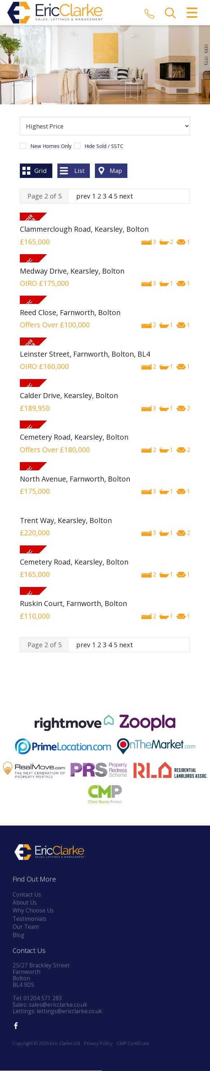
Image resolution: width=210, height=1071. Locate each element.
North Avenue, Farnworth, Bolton (75, 479)
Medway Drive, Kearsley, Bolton (72, 271)
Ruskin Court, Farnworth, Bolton (73, 604)
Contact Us (27, 894)
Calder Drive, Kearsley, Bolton (69, 396)
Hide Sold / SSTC (103, 146)
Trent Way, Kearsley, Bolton (66, 521)
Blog (18, 935)
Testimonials (30, 919)
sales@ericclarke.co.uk (58, 1005)
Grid (40, 170)
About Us (25, 903)
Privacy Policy (98, 1044)
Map (116, 170)
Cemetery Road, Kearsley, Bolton (74, 437)
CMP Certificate (133, 1044)
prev (83, 196)
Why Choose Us (33, 911)
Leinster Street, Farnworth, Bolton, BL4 (85, 354)
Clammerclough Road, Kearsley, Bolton (84, 229)
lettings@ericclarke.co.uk (69, 1011)
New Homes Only (50, 146)
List (79, 170)
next (126, 196)
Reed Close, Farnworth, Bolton (70, 312)
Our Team (26, 927)
